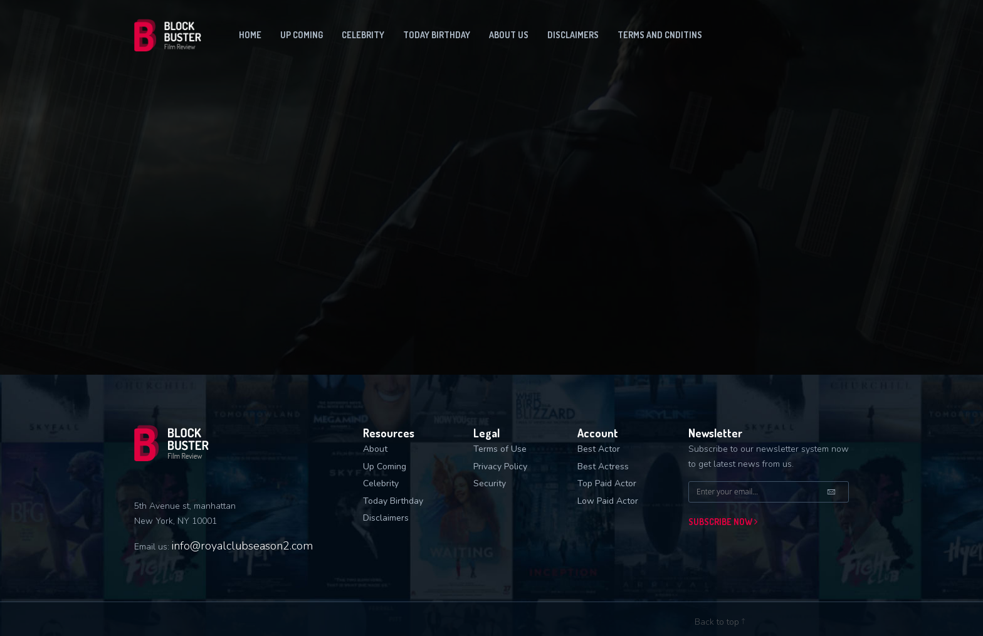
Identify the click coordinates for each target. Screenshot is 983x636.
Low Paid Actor (607, 501)
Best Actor (598, 449)
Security (489, 483)
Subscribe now (722, 521)
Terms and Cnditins (660, 34)
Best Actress (603, 466)
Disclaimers (573, 34)
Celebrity (363, 34)
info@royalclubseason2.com (242, 545)
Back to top (720, 622)
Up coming (301, 34)
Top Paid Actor (606, 483)
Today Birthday (436, 34)
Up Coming (384, 466)
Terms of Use (500, 449)
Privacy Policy (500, 466)
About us (508, 34)
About (375, 449)
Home (250, 34)
